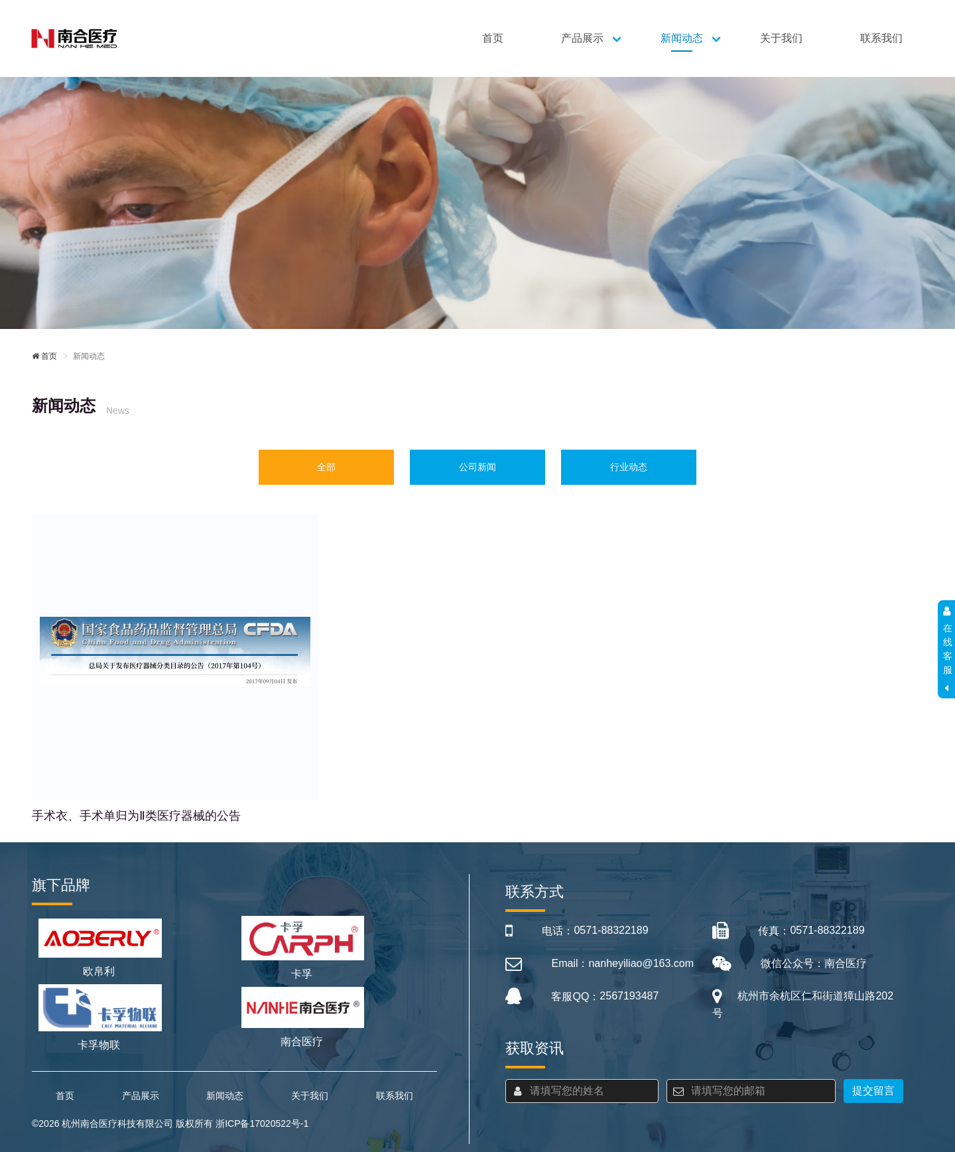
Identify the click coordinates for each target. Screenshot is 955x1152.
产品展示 (582, 38)
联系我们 (881, 38)
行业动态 (628, 467)
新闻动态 (682, 38)
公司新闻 (477, 467)
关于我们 (781, 38)
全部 (326, 467)
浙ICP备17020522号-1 (262, 1123)
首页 (492, 38)
